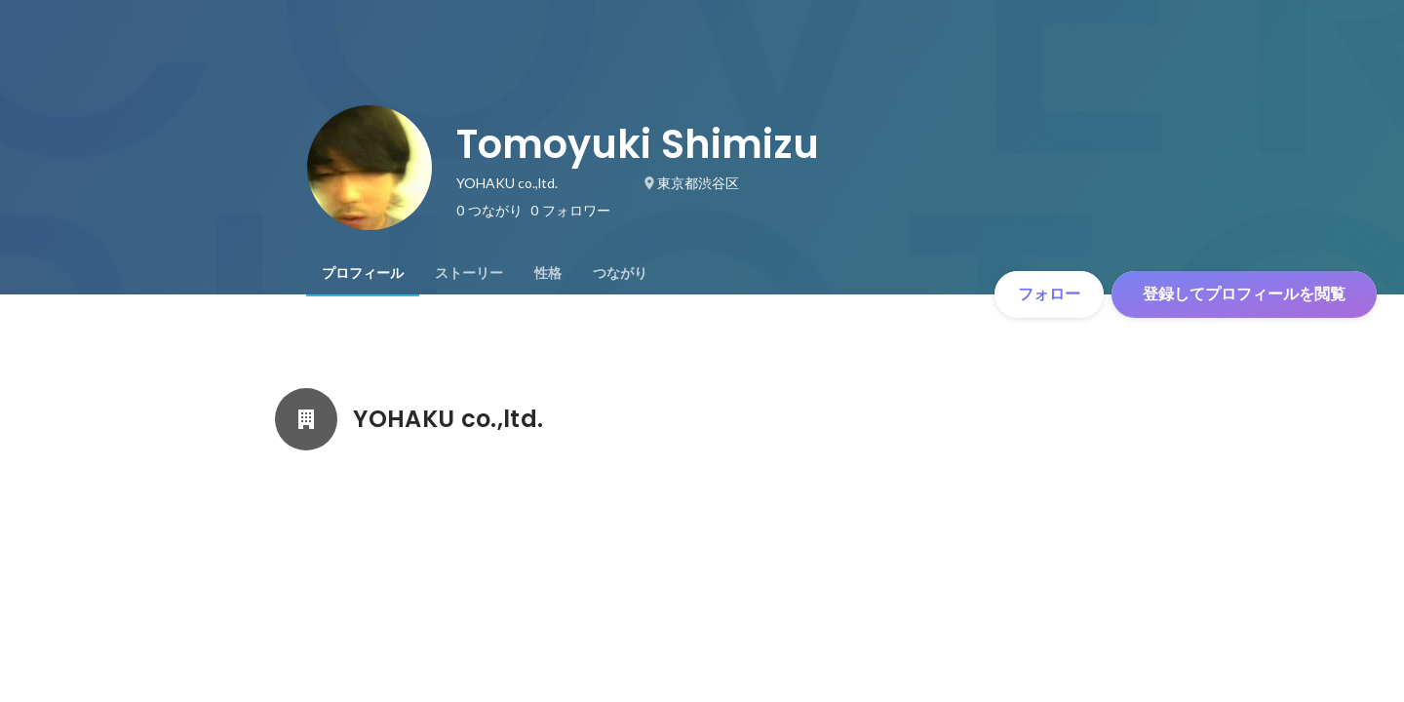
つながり (620, 273)
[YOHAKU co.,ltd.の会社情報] (306, 419)
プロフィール (363, 273)
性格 (548, 273)
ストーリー (469, 273)
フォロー (1049, 294)
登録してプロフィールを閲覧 (1244, 294)
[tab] (362, 273)
